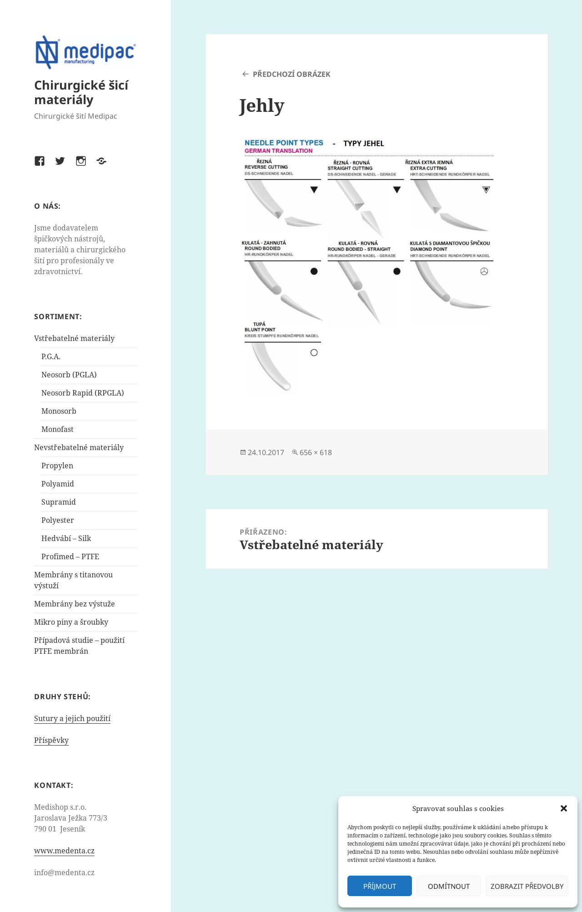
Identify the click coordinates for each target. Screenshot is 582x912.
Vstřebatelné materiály (74, 338)
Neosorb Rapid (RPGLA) (82, 393)
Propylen (57, 466)
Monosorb (58, 411)
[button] (563, 808)
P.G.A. (50, 356)
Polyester (57, 520)
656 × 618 (316, 452)
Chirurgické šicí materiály (81, 92)
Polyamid (57, 484)
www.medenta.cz (64, 851)
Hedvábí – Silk (66, 538)
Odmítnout (449, 886)
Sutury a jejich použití (72, 718)
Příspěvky (51, 740)
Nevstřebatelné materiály (79, 447)
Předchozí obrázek (292, 74)
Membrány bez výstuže (74, 604)
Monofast (57, 429)
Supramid (58, 502)
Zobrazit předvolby (527, 886)
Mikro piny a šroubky (71, 622)
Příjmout (379, 886)
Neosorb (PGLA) (69, 375)
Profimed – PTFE (70, 556)
